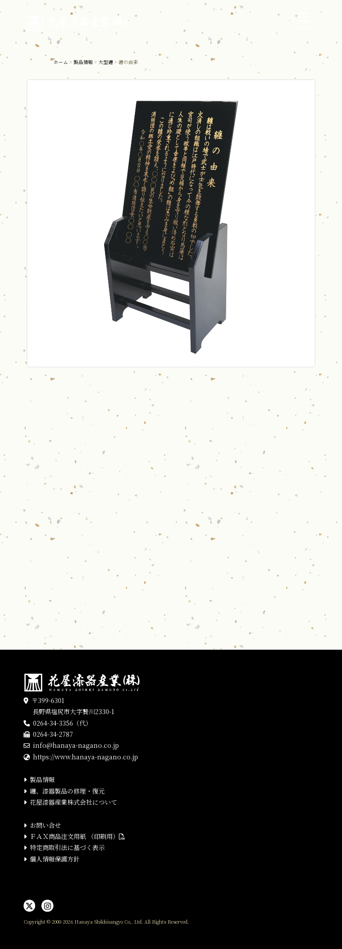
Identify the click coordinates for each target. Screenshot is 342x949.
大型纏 (105, 62)
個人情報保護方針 (55, 858)
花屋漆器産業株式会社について (73, 802)
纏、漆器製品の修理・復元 (67, 790)
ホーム (60, 62)
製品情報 (83, 62)
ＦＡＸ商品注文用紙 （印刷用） (77, 836)
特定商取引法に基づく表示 (67, 847)
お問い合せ (45, 825)
